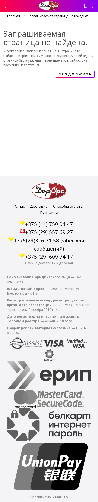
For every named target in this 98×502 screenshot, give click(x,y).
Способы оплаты (68, 206)
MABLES (61, 497)
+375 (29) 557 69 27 (49, 232)
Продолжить (75, 74)
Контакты (49, 212)
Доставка (38, 206)
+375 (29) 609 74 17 (49, 256)
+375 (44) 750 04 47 (49, 223)
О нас (20, 206)
